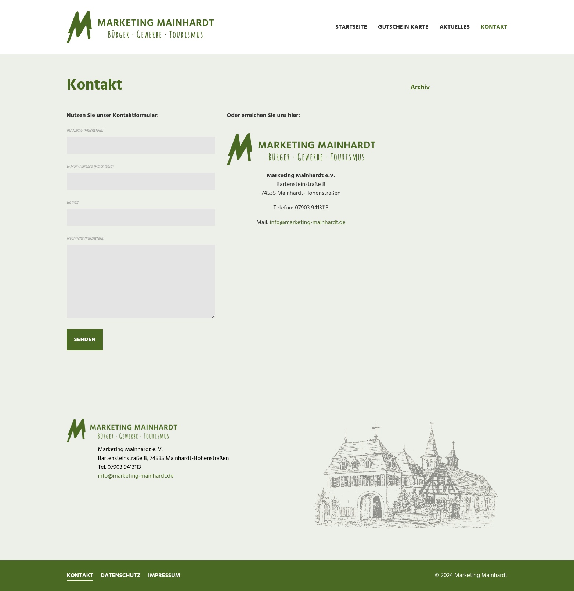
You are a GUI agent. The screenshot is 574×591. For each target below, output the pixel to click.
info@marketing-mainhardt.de (308, 222)
